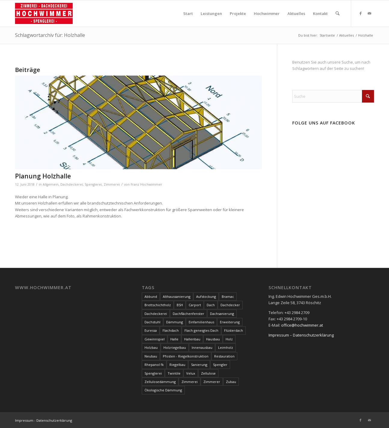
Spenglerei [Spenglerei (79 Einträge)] (153, 373)
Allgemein (51, 184)
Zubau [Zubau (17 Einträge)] (231, 381)
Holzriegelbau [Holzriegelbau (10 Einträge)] (174, 347)
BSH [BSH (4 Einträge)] (180, 305)
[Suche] (337, 13)
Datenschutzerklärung (313, 335)
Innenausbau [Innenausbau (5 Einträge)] (202, 347)
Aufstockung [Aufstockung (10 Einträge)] (206, 296)
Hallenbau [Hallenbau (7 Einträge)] (192, 339)
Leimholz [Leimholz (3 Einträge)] (225, 347)
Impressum (279, 335)
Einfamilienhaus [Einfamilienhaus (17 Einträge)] (201, 322)
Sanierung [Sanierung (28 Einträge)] (199, 364)
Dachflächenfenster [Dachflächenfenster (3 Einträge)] (188, 313)
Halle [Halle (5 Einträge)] (174, 339)
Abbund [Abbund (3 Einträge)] (150, 296)
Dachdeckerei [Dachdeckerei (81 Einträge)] (155, 313)
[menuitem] (188, 13)
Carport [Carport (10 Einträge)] (195, 305)
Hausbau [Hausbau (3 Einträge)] (213, 339)
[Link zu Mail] (369, 13)
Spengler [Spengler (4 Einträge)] (220, 364)
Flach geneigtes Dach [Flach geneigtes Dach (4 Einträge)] (201, 330)
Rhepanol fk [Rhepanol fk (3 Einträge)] (154, 364)
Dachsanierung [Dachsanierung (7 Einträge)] (222, 313)
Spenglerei (93, 184)
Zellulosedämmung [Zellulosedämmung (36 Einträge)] (160, 381)
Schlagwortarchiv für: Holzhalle (50, 35)
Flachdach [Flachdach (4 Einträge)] (171, 330)
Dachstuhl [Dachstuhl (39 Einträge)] (152, 322)
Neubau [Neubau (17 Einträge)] (150, 356)
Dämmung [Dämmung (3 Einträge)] (174, 322)
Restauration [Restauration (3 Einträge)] (224, 356)
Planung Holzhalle (43, 176)
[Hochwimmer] (44, 13)
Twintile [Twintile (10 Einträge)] (174, 373)
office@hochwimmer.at (302, 325)
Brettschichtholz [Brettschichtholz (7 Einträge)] (157, 305)
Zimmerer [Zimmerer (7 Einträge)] (211, 381)
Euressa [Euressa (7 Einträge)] (150, 330)
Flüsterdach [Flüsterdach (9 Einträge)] (233, 330)
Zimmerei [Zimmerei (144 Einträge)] (189, 381)
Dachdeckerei (71, 184)
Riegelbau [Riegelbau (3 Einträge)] (177, 364)
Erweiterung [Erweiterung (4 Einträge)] (230, 322)
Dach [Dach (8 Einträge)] (211, 305)
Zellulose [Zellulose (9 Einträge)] (208, 373)
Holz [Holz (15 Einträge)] (229, 339)
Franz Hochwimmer (146, 184)
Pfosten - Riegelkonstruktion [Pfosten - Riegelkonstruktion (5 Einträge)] (185, 356)
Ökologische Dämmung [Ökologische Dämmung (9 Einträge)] (163, 390)
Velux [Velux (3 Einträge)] (190, 373)
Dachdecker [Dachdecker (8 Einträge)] (230, 305)
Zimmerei (112, 184)
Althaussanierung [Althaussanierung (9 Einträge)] (176, 296)
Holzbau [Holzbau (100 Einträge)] (151, 347)
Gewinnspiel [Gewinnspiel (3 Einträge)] (154, 339)
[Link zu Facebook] (360, 13)
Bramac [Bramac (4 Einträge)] (228, 296)
